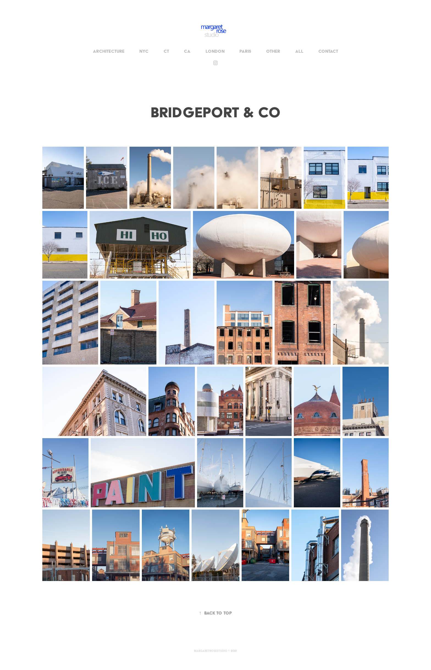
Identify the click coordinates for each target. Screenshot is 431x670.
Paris (245, 51)
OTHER (273, 51)
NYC (143, 51)
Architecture (109, 51)
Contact (328, 51)
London (215, 51)
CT (166, 51)
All (299, 51)
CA (187, 51)
